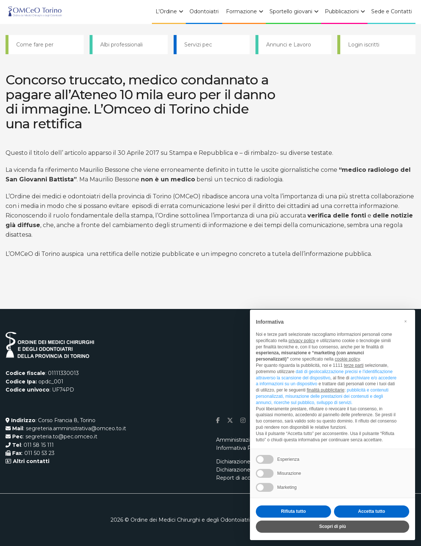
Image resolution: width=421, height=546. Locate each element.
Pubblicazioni (342, 11)
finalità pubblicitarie (325, 390)
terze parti (353, 365)
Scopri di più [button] (332, 526)
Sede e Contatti (391, 11)
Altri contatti (30, 461)
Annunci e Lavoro (288, 44)
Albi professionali (121, 44)
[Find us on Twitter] (230, 420)
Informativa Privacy (241, 448)
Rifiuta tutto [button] (293, 511)
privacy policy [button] (302, 340)
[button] (405, 321)
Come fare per (34, 44)
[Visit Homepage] (35, 12)
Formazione (241, 11)
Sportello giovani (290, 11)
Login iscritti (363, 44)
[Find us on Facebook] (218, 420)
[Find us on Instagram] (243, 420)
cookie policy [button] (347, 359)
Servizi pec (198, 44)
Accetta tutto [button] (371, 511)
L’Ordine (166, 11)
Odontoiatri (204, 11)
